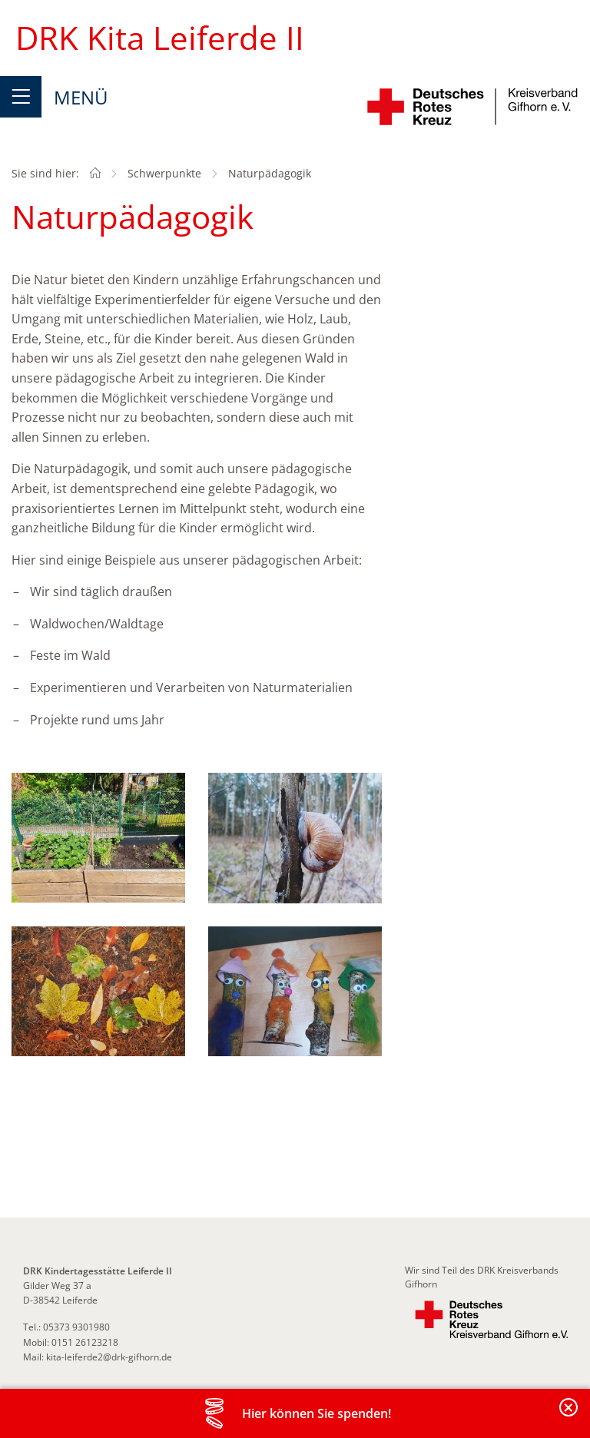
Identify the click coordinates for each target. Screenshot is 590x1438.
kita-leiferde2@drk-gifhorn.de (109, 1356)
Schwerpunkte (164, 173)
